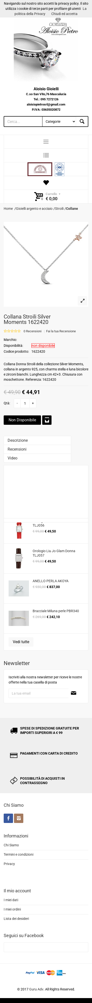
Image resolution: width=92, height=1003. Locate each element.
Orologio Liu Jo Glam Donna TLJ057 (54, 553)
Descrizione (18, 440)
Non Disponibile (22, 420)
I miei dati (11, 900)
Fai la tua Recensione (61, 331)
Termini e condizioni (18, 854)
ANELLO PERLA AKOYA (50, 581)
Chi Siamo (11, 845)
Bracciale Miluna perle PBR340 (56, 611)
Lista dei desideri (16, 919)
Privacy (9, 864)
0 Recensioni (32, 331)
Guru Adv (36, 989)
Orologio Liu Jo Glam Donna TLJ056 (54, 523)
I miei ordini (12, 909)
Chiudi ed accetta (64, 14)
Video (12, 458)
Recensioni (17, 449)
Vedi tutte (21, 641)
